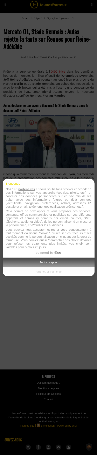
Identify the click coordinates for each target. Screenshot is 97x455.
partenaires (26, 189)
